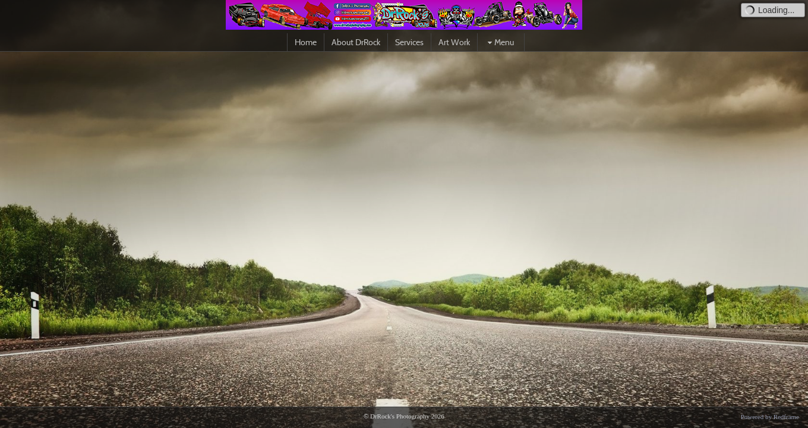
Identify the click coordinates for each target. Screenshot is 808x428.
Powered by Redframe (770, 416)
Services (409, 42)
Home (306, 42)
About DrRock (356, 42)
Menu (499, 42)
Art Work (454, 42)
